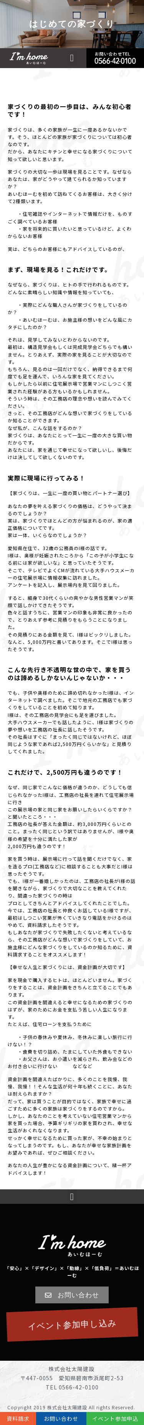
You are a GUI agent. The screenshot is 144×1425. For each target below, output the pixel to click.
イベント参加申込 (115, 1418)
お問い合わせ (61, 1418)
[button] (72, 58)
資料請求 (18, 1418)
